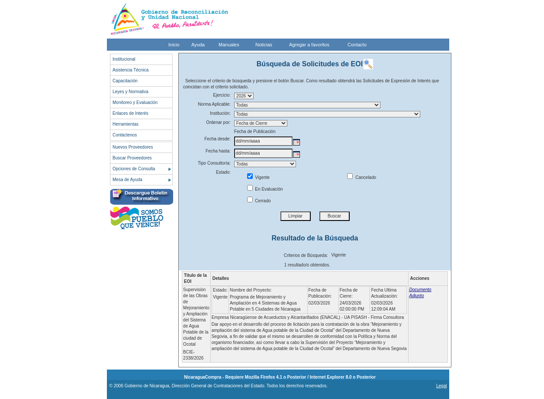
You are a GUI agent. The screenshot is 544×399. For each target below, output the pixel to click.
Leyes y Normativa (130, 91)
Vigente (258, 177)
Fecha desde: (217, 138)
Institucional (124, 59)
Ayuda (198, 44)
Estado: (223, 172)
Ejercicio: (222, 95)
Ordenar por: (218, 122)
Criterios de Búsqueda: (306, 255)
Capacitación (125, 80)
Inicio (174, 44)
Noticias (263, 44)
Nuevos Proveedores (133, 147)
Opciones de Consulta (134, 168)
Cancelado (361, 177)
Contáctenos (125, 135)
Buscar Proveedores (132, 158)
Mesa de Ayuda (127, 179)
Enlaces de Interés (130, 113)
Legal (441, 385)
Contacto (357, 44)
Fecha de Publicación (255, 131)
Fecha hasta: (218, 151)
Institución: (220, 113)
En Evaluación (265, 189)
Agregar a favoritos (309, 44)
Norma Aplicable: (214, 104)
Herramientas (125, 124)
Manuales (229, 44)
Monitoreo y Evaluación (135, 102)
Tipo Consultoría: (214, 163)
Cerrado (259, 200)
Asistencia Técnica (130, 70)
